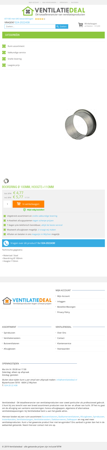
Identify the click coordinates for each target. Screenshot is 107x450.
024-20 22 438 (10, 385)
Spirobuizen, (99, 416)
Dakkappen (72, 419)
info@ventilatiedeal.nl (66, 379)
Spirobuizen (9, 332)
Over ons (61, 332)
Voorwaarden (63, 348)
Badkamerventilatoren (68, 416)
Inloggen (74, 2)
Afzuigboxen (9, 348)
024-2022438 (22, 22)
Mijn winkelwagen (49, 2)
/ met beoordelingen (24, 18)
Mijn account (34, 2)
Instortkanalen (9, 419)
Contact (60, 338)
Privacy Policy (63, 312)
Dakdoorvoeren (59, 419)
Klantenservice (64, 343)
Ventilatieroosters (12, 338)
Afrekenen (64, 2)
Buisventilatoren (11, 343)
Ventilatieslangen (25, 419)
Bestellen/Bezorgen (66, 306)
